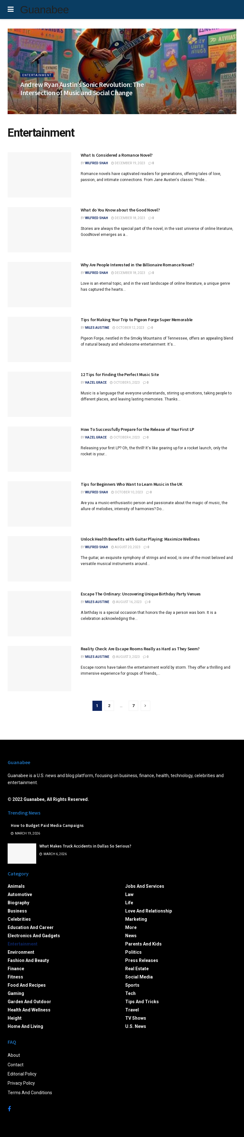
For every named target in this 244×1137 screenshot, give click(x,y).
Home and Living (25, 1026)
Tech (130, 993)
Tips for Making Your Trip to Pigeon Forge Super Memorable (137, 319)
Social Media (139, 976)
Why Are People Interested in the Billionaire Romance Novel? (137, 265)
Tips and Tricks (142, 1001)
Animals (16, 886)
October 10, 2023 (127, 492)
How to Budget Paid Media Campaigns (47, 825)
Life (129, 902)
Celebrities (19, 919)
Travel (132, 1009)
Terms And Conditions (30, 1092)
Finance (16, 968)
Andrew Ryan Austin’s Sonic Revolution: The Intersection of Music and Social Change (82, 91)
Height (15, 1018)
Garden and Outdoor (29, 1001)
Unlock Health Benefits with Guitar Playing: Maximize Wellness (140, 539)
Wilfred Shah (96, 163)
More (131, 927)
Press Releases (141, 960)
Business (17, 910)
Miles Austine (97, 327)
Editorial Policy (22, 1073)
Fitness (15, 976)
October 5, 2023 (125, 382)
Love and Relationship (148, 910)
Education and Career (31, 927)
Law (129, 894)
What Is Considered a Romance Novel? (116, 155)
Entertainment (37, 77)
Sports (132, 985)
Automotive (20, 894)
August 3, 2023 (126, 657)
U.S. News (135, 1026)
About (14, 1055)
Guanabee (44, 9)
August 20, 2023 (125, 547)
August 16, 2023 (127, 602)
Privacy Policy (21, 1083)
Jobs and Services (144, 886)
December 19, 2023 (128, 163)
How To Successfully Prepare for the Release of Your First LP (137, 429)
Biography (18, 902)
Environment (21, 952)
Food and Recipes (27, 985)
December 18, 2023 (128, 218)
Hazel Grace (96, 382)
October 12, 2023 (128, 327)
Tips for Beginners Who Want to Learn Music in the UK (131, 484)
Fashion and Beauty (28, 960)
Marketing (136, 919)
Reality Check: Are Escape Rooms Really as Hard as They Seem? (140, 649)
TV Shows (135, 1018)
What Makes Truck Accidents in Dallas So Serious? (85, 846)
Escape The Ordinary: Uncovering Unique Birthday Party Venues (141, 594)
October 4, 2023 (125, 437)
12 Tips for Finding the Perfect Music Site (120, 374)
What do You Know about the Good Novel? (120, 210)
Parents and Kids (143, 943)
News (131, 935)
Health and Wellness (29, 1009)
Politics (133, 952)
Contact (16, 1064)
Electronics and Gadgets (34, 935)
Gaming (16, 993)
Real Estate (137, 968)
